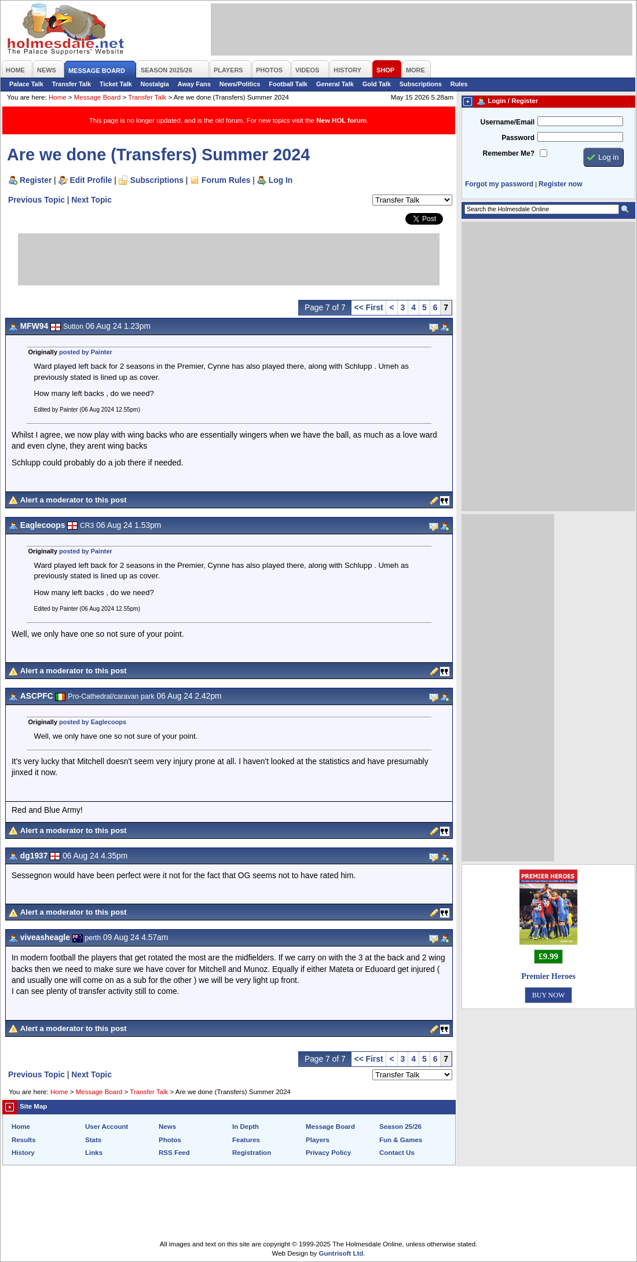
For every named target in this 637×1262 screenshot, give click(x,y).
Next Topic (91, 199)
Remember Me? (509, 153)
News (167, 1126)
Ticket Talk (116, 83)
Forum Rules (226, 180)
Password (518, 138)
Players (318, 1139)
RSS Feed (174, 1152)
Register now (560, 184)
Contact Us (397, 1152)
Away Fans (194, 83)
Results (24, 1139)
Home (58, 97)
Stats (93, 1139)
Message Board (97, 97)
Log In (280, 180)
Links (93, 1152)
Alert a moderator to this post (73, 500)
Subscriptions (421, 83)
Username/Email (507, 122)
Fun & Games (400, 1139)
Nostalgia (155, 83)
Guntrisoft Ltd (341, 1253)
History (23, 1152)
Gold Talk (377, 83)
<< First (368, 307)
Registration (251, 1152)
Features (246, 1139)
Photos (170, 1139)
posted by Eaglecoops (92, 721)
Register (36, 180)
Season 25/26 (400, 1126)
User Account (106, 1126)
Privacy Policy (328, 1152)
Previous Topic (36, 199)
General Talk (335, 83)
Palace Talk (26, 83)
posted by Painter (85, 351)
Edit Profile (91, 180)
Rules (459, 83)
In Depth (245, 1126)
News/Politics (240, 83)
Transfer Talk (71, 83)
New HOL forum (341, 120)
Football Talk (288, 83)
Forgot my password (499, 184)
